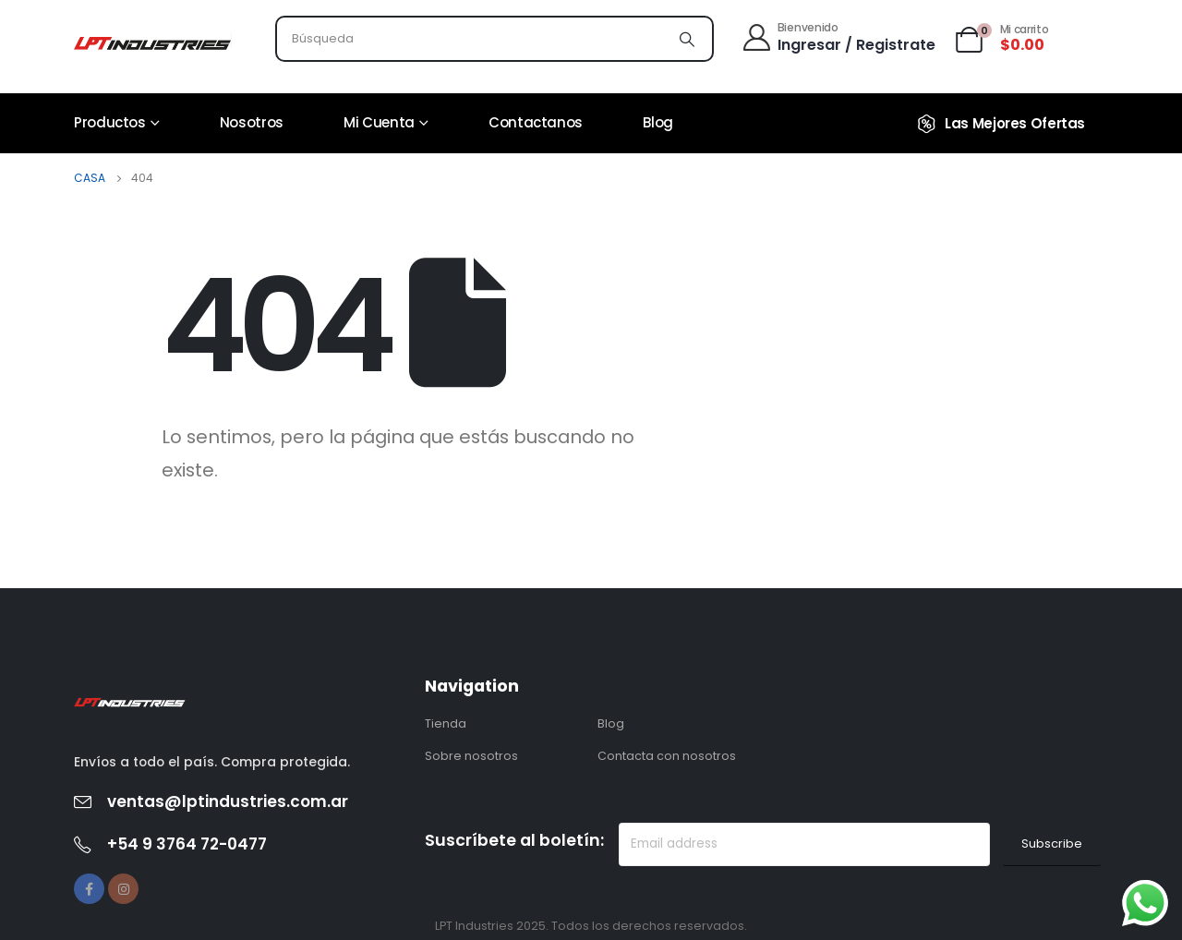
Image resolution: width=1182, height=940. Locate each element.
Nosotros (251, 122)
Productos (110, 122)
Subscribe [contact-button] (1051, 843)
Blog (658, 122)
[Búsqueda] (687, 39)
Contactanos (535, 122)
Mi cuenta (379, 122)
